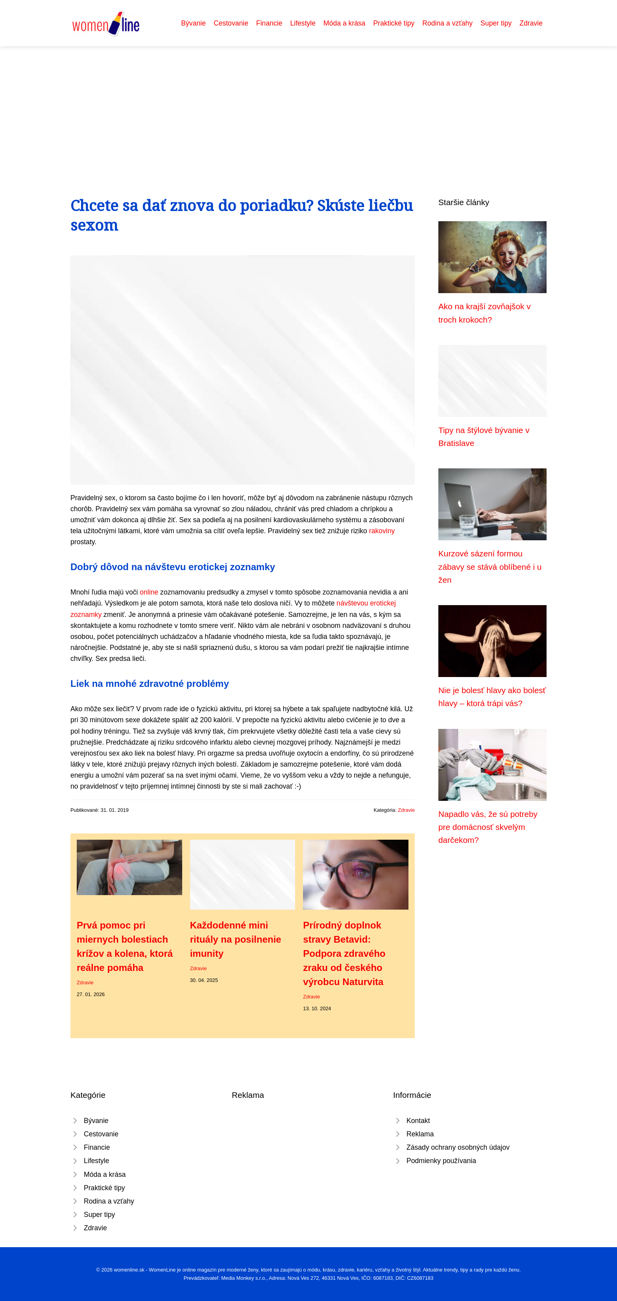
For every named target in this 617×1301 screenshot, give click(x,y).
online (149, 592)
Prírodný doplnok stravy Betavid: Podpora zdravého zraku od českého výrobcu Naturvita (344, 953)
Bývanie (193, 23)
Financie (269, 23)
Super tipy (496, 23)
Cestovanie (231, 23)
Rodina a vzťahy (447, 23)
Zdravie (531, 23)
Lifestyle (303, 23)
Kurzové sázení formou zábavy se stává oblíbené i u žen (489, 566)
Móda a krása (344, 23)
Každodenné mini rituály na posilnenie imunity (235, 939)
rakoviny (382, 531)
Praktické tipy (394, 23)
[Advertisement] (308, 105)
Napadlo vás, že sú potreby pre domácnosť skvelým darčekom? (488, 827)
